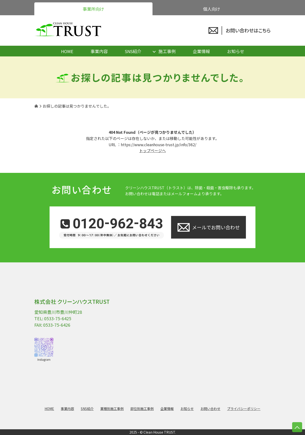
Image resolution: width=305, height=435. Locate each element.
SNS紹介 (133, 51)
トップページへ (152, 150)
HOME (67, 51)
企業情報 (201, 51)
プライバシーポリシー (243, 408)
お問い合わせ (210, 408)
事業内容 (99, 51)
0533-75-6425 (57, 318)
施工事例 (167, 51)
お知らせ (235, 51)
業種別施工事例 (112, 408)
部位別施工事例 (142, 408)
